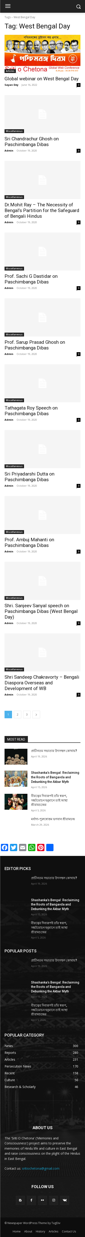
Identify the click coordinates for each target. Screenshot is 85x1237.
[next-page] (36, 714)
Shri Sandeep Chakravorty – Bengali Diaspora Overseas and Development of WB (42, 682)
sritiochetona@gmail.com (40, 1168)
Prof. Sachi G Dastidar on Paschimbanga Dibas (31, 279)
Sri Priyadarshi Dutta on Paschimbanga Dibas (29, 476)
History (40, 1231)
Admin (9, 150)
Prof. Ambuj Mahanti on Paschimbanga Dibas (29, 542)
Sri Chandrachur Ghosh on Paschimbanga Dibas (32, 141)
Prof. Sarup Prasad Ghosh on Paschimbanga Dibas (35, 345)
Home (17, 1231)
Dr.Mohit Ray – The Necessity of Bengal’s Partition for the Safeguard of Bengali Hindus (42, 210)
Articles (10, 71)
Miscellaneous (14, 131)
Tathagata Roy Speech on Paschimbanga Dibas (31, 410)
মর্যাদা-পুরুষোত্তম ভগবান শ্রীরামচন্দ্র (53, 819)
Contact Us (69, 1231)
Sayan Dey (11, 84)
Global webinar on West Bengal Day (42, 78)
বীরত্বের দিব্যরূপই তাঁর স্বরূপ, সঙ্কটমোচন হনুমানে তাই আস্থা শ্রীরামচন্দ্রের (49, 800)
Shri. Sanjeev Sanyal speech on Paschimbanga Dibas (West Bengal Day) (41, 611)
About (28, 1231)
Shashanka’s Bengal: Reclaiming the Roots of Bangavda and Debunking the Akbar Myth (55, 777)
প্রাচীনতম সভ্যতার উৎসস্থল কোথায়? (54, 751)
